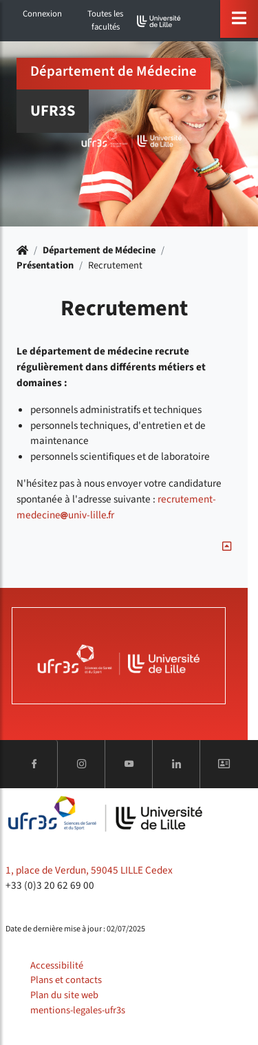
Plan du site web (64, 995)
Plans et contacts (66, 980)
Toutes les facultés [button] (105, 20)
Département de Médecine (99, 250)
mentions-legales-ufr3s (77, 1010)
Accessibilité (56, 965)
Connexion (42, 14)
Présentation (45, 265)
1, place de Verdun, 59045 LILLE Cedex (89, 870)
